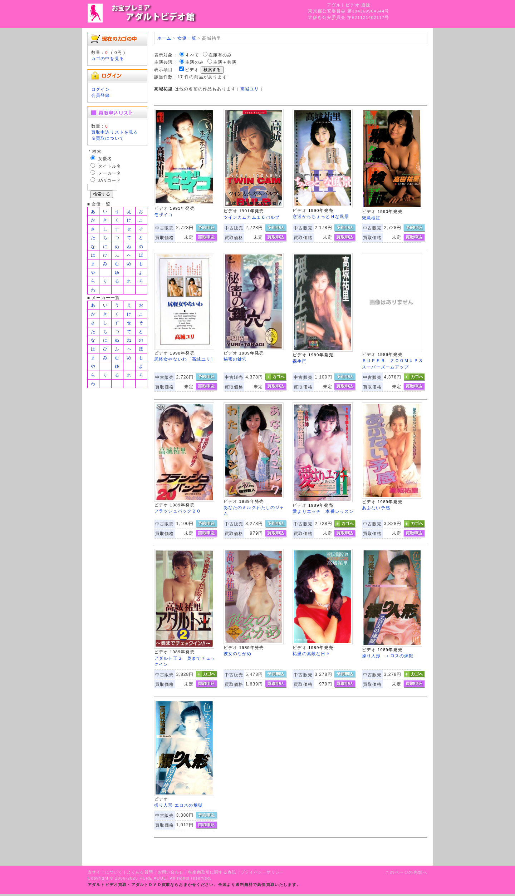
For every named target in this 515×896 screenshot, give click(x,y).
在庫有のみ (220, 55)
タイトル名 (110, 166)
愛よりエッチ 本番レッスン (323, 511)
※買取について (107, 138)
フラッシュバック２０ (177, 511)
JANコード (109, 180)
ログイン (100, 89)
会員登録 (100, 95)
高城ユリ (249, 88)
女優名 (105, 158)
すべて (192, 55)
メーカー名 (110, 173)
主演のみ (194, 62)
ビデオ (192, 69)
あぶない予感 (376, 507)
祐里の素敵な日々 (311, 653)
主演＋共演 (225, 62)
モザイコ (163, 214)
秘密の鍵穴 (235, 359)
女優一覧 (186, 38)
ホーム (164, 38)
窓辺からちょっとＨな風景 (321, 216)
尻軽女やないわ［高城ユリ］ (184, 359)
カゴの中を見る (107, 58)
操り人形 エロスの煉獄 (388, 655)
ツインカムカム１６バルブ (252, 217)
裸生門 (299, 361)
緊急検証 (371, 218)
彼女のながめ (238, 653)
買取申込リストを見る (114, 132)
